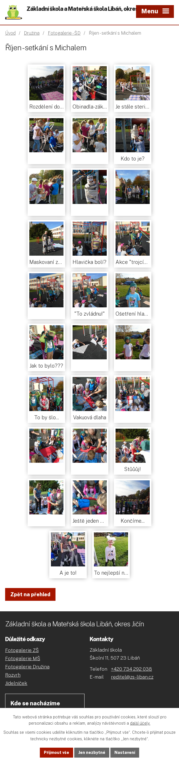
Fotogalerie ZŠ (22, 650)
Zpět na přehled (30, 594)
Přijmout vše (56, 752)
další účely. (140, 723)
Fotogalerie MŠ (22, 658)
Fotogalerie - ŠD (64, 33)
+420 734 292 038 (131, 669)
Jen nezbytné (91, 752)
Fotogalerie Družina (27, 667)
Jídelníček (16, 683)
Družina (32, 33)
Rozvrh (12, 675)
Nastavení (124, 752)
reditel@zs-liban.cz (132, 677)
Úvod (10, 33)
